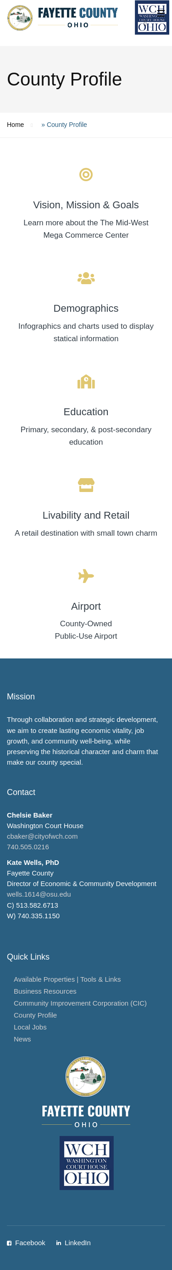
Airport (86, 606)
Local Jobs (30, 1027)
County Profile (35, 1015)
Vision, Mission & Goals (86, 205)
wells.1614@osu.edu (39, 894)
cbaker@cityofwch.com (42, 836)
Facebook (30, 1243)
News (22, 1039)
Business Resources (45, 991)
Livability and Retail (86, 515)
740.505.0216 (28, 847)
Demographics (86, 308)
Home (15, 124)
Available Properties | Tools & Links (67, 979)
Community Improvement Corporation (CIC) (80, 1003)
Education (86, 412)
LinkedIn (78, 1243)
